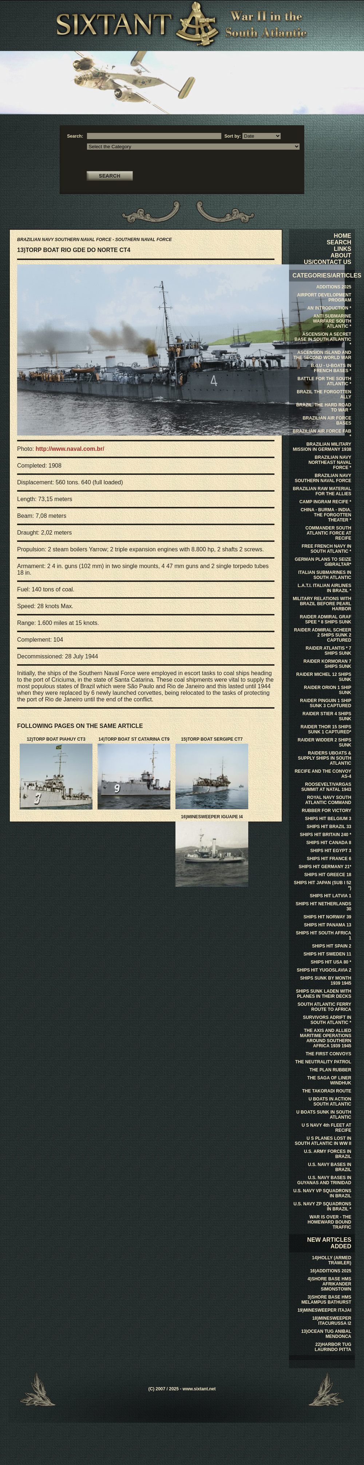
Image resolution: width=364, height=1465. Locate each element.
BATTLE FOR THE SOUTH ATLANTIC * (324, 381)
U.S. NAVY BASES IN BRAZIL (329, 1167)
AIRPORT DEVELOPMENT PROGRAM (324, 297)
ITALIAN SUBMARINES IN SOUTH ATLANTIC (324, 575)
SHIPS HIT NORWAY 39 (327, 916)
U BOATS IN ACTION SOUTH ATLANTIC (330, 1101)
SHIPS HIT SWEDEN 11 (327, 954)
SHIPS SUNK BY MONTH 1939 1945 (325, 981)
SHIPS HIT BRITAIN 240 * (325, 834)
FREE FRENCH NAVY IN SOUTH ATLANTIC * (326, 549)
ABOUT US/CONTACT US (327, 258)
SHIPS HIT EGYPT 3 (330, 850)
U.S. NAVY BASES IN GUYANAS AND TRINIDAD (324, 1180)
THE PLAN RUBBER (330, 1069)
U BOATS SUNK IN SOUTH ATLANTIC (323, 1115)
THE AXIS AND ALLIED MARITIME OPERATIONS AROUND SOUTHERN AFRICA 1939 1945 (325, 1038)
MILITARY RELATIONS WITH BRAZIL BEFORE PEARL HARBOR (322, 603)
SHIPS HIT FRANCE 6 (329, 858)
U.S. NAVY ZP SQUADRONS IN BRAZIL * (322, 1206)
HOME (342, 236)
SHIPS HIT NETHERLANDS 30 (323, 906)
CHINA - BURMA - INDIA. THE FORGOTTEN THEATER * (326, 515)
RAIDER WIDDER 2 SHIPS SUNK (324, 742)
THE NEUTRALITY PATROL (323, 1061)
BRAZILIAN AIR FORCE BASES (326, 421)
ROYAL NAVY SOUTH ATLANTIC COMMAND (328, 800)
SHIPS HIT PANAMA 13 (327, 925)
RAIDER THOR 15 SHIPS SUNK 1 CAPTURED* (326, 729)
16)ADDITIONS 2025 (330, 1270)
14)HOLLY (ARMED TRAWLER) (331, 1260)
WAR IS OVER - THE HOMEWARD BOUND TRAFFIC (329, 1222)
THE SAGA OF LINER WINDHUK (329, 1080)
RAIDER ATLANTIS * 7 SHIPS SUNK (328, 651)
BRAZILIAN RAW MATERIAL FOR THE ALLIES (322, 491)
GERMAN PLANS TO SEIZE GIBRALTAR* (323, 562)
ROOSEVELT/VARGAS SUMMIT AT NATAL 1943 (326, 787)
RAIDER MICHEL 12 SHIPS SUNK (323, 677)
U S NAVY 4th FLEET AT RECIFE (326, 1128)
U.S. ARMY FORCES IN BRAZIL (327, 1154)
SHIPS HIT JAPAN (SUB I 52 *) (322, 885)
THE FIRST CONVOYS (328, 1053)
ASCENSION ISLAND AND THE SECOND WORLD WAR (322, 355)
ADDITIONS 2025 (333, 287)
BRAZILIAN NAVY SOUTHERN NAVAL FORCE (323, 478)
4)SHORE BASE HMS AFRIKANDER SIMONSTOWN (329, 1284)
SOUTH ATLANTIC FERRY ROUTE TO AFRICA (324, 1007)
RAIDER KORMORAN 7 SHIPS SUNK (327, 664)
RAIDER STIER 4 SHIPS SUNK (326, 716)
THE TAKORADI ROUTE (326, 1091)
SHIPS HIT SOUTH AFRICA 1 (323, 935)
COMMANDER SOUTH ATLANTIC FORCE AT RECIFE (328, 533)
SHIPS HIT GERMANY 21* (325, 866)
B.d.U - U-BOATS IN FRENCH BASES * (331, 368)
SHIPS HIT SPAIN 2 (331, 946)
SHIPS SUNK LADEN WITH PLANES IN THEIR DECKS (323, 994)
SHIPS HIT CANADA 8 (328, 842)
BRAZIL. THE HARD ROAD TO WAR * (323, 407)
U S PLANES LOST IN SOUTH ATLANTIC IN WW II (323, 1141)
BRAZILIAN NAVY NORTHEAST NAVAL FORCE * (329, 462)
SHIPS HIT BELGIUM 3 (328, 818)
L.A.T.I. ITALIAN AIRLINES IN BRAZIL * (324, 588)
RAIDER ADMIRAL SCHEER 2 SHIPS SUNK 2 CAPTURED (322, 635)
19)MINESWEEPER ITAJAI (324, 1310)
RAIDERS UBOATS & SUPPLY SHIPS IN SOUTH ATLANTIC (324, 758)
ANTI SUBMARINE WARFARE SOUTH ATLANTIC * (332, 321)
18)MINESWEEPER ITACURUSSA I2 (331, 1321)
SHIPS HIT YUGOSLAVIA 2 (324, 970)
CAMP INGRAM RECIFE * (325, 501)
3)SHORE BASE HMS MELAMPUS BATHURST (326, 1300)
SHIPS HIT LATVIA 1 (330, 895)
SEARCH (339, 242)
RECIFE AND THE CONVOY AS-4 (322, 774)
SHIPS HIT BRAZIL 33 (329, 826)
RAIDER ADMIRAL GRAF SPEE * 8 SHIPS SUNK (325, 619)
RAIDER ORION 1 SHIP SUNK (327, 690)
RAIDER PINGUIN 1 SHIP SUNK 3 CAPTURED (325, 703)
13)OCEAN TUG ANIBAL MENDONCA (326, 1334)
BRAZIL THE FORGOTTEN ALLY (324, 394)
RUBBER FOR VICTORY (326, 810)
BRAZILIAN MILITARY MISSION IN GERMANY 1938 (322, 447)
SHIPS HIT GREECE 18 (327, 874)
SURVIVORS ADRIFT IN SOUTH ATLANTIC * (327, 1020)
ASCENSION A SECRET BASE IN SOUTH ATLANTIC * (322, 339)
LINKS (342, 249)
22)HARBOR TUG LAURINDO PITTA (333, 1347)
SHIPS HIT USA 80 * (330, 962)
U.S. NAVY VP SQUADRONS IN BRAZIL (322, 1193)
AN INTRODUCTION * (329, 308)
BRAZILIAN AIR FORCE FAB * (322, 434)
